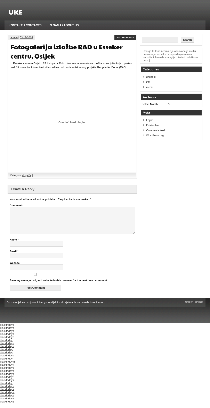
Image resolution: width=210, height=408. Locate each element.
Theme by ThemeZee (193, 307)
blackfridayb (7, 332)
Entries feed (153, 125)
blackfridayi (6, 354)
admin (14, 37)
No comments (125, 37)
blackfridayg (7, 348)
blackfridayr (6, 381)
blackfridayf (6, 345)
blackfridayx (7, 400)
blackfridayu (7, 391)
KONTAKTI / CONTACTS (25, 25)
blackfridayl (6, 363)
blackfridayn (7, 369)
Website (15, 267)
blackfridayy (7, 403)
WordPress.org (155, 135)
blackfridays (7, 385)
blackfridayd (7, 338)
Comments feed (155, 130)
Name (14, 244)
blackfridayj (6, 357)
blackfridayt (6, 388)
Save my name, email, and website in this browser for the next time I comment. (59, 285)
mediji (149, 87)
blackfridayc (7, 335)
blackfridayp (7, 375)
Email (14, 256)
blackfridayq (7, 378)
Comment (17, 205)
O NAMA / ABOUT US (64, 25)
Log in (149, 120)
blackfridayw (7, 397)
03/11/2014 (26, 37)
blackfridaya (7, 329)
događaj (27, 175)
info (148, 82)
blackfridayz (7, 406)
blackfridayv (7, 394)
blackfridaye (7, 342)
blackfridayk (7, 360)
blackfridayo (7, 372)
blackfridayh (7, 351)
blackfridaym (7, 366)
